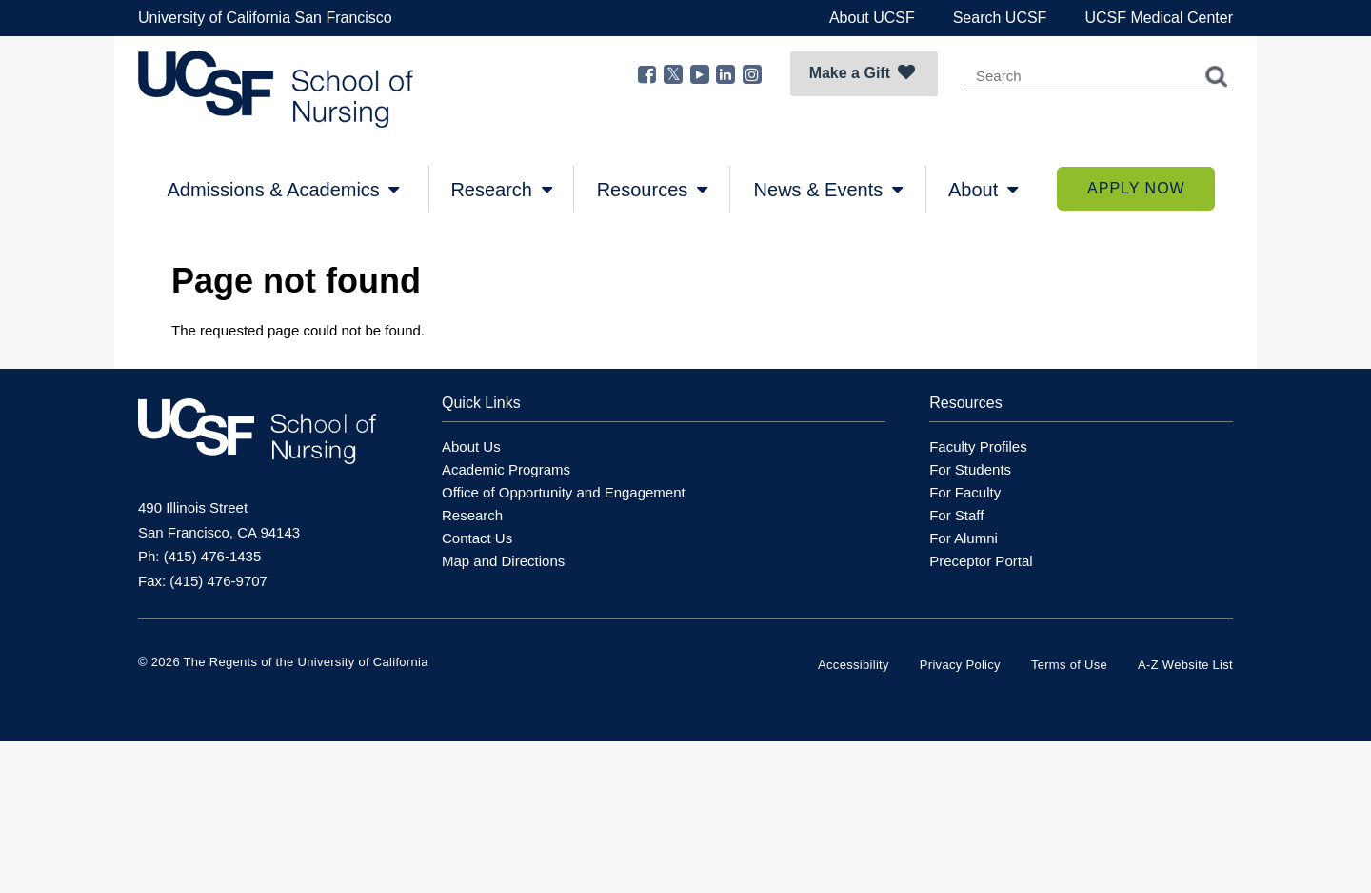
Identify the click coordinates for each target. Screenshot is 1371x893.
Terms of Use (1069, 665)
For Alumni (963, 538)
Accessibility (853, 665)
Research (500, 189)
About (983, 189)
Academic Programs (506, 469)
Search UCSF (1000, 18)
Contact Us (477, 538)
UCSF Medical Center (1158, 18)
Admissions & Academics (283, 189)
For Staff (956, 515)
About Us (471, 446)
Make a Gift (862, 72)
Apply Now (1136, 188)
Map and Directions (503, 561)
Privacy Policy (960, 665)
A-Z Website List (1185, 665)
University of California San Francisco (265, 18)
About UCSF (872, 18)
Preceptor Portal (980, 561)
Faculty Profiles (978, 446)
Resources (652, 189)
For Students (970, 469)
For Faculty (965, 492)
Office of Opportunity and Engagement (564, 492)
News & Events (828, 189)
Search (1216, 76)
